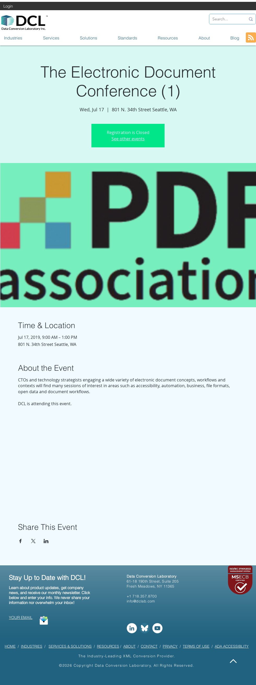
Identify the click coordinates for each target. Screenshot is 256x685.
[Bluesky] (144, 628)
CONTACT (149, 646)
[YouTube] (157, 628)
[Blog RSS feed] (251, 37)
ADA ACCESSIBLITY (232, 646)
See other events (128, 139)
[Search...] (225, 19)
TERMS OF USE (196, 646)
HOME (10, 646)
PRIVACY (170, 646)
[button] (19, 37)
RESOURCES (108, 646)
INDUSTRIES (31, 646)
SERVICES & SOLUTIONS (70, 646)
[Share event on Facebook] (20, 541)
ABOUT (129, 646)
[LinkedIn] (132, 628)
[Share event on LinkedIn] (46, 541)
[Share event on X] (33, 541)
